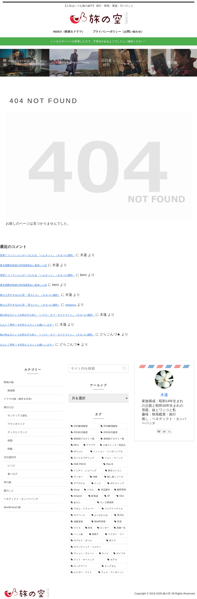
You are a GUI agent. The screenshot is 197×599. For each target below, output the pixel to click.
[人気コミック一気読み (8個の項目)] (113, 445)
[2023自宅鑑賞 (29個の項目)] (113, 432)
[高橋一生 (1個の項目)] (120, 528)
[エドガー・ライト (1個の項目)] (82, 572)
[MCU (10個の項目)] (75, 445)
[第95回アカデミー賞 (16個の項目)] (83, 439)
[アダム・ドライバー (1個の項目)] (84, 509)
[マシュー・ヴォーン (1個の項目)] (83, 553)
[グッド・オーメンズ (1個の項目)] (87, 560)
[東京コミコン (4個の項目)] (115, 471)
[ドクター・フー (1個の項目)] (115, 534)
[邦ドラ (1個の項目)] (116, 540)
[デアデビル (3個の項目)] (79, 483)
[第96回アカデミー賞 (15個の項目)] (113, 439)
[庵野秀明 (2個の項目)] (120, 490)
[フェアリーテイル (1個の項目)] (114, 509)
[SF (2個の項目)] (108, 496)
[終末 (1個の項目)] (89, 528)
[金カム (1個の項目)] (82, 502)
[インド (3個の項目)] (97, 483)
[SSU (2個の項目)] (121, 496)
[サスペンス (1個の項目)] (79, 515)
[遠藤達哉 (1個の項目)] (79, 522)
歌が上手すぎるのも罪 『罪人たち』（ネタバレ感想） (30, 295)
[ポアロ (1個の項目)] (117, 560)
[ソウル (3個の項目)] (89, 490)
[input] (98, 368)
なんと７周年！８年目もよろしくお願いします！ (27, 324)
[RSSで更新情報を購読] (169, 431)
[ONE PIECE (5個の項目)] (85, 464)
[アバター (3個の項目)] (78, 477)
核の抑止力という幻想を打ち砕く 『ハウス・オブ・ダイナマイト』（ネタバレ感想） (47, 315)
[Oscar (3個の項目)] (75, 490)
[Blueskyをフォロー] (158, 431)
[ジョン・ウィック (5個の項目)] (114, 458)
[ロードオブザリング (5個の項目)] (84, 458)
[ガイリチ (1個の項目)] (120, 553)
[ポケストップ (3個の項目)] (117, 483)
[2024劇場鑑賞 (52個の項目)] (113, 426)
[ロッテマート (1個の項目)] (84, 566)
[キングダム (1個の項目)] (114, 566)
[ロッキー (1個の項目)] (103, 528)
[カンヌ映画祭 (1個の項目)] (111, 502)
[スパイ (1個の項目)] (104, 553)
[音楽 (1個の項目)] (120, 522)
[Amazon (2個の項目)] (77, 496)
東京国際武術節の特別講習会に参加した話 (23, 265)
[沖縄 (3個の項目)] (95, 477)
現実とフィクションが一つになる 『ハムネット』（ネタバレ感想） (37, 255)
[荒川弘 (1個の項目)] (120, 515)
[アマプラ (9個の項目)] (90, 445)
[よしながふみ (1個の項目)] (101, 515)
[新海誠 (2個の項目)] (94, 496)
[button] (124, 368)
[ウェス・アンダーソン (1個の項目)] (112, 572)
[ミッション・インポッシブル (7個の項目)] (108, 451)
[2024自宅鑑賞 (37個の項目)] (83, 432)
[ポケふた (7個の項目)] (78, 451)
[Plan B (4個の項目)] (115, 464)
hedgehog (70, 304)
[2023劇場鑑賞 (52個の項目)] (83, 426)
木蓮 (164, 395)
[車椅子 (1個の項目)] (95, 534)
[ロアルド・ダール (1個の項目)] (86, 540)
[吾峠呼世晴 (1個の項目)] (101, 522)
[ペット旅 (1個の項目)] (78, 534)
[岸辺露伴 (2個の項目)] (104, 490)
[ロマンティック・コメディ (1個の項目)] (98, 547)
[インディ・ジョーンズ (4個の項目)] (86, 471)
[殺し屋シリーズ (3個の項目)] (115, 477)
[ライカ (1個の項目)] (76, 528)
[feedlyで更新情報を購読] (164, 431)
